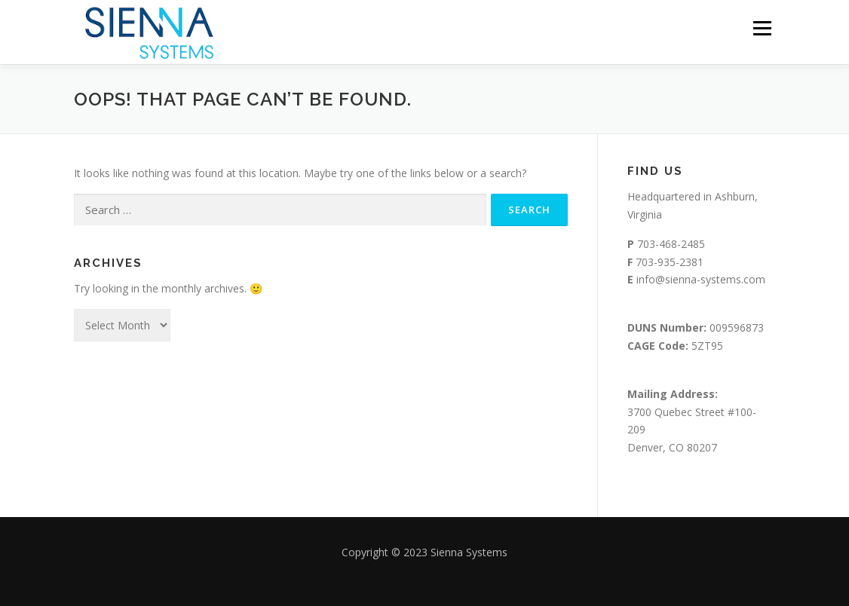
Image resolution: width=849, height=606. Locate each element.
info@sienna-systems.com (700, 279)
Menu (762, 28)
